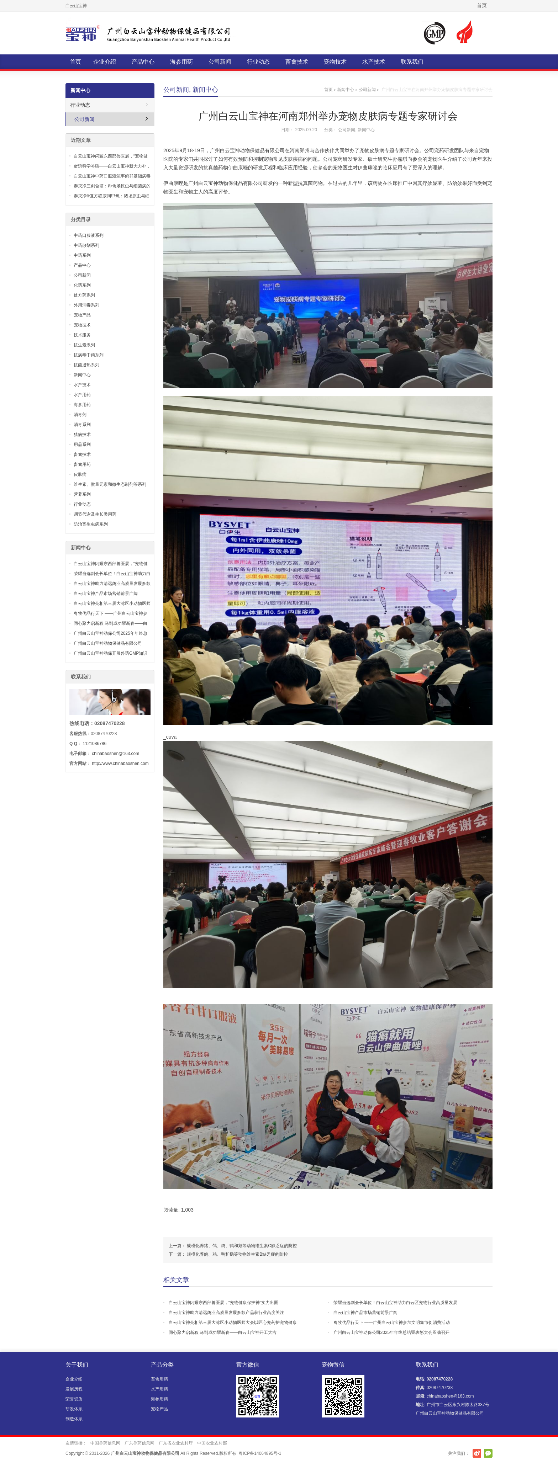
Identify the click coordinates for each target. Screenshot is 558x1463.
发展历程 (74, 1389)
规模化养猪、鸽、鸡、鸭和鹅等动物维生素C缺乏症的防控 (242, 1245)
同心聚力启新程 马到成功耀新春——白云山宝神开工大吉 (223, 1332)
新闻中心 (205, 89)
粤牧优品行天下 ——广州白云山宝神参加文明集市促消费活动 (391, 1322)
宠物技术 (335, 62)
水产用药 (82, 394)
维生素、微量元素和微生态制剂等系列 (110, 484)
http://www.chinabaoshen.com (120, 763)
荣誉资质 (74, 1398)
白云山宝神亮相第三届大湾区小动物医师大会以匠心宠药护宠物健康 (233, 1322)
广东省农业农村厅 (176, 1443)
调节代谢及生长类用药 (95, 514)
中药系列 (82, 255)
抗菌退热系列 (86, 364)
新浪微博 (477, 1453)
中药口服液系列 (89, 235)
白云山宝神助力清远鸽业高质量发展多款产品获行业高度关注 (226, 1312)
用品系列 (82, 444)
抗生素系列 (84, 344)
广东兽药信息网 (139, 1443)
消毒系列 (82, 424)
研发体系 (74, 1408)
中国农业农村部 (212, 1443)
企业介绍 (104, 62)
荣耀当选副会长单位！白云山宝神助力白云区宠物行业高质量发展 (395, 1302)
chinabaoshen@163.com (115, 753)
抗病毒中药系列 (89, 354)
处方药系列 (84, 295)
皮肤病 (80, 474)
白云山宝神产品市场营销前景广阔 (365, 1312)
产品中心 (143, 62)
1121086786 (94, 743)
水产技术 (373, 62)
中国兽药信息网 (105, 1443)
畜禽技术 (296, 62)
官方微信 (488, 1453)
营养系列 (82, 494)
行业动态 (258, 62)
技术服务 (82, 334)
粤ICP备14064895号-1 (259, 1453)
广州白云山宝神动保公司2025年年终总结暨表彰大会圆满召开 (391, 1332)
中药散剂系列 (86, 245)
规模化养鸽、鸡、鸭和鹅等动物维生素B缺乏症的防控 (237, 1254)
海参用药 (181, 62)
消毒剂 (80, 414)
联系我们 (412, 62)
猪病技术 (82, 434)
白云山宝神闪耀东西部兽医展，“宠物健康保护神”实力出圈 (223, 1302)
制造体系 (74, 1418)
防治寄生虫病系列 (91, 524)
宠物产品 (82, 315)
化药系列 (82, 285)
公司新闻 (220, 62)
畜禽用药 (82, 464)
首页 (482, 5)
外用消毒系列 (86, 305)
